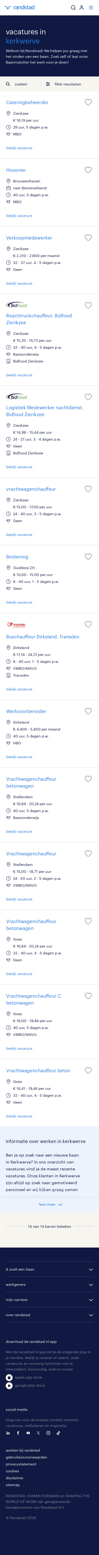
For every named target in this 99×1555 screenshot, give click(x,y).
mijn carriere (17, 1299)
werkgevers (16, 1284)
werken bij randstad (23, 1450)
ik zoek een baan (20, 1269)
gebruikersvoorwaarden (26, 1457)
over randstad (18, 1314)
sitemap (13, 1484)
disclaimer (15, 1478)
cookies (12, 1471)
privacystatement (21, 1464)
